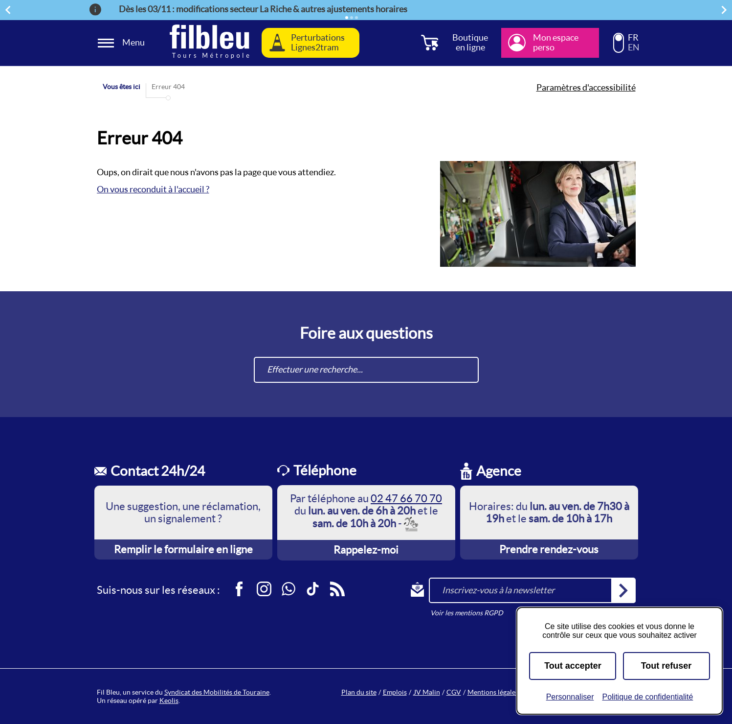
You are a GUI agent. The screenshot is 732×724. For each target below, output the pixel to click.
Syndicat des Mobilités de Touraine (216, 692)
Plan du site (359, 692)
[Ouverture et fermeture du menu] (123, 43)
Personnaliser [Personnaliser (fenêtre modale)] (570, 697)
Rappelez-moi (366, 550)
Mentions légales (492, 692)
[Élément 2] (351, 17)
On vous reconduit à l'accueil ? (153, 189)
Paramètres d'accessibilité (586, 88)
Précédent (9, 9)
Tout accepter (572, 666)
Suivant (725, 9)
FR (633, 38)
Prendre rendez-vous (549, 549)
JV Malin (426, 692)
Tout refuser (666, 666)
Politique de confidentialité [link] (647, 697)
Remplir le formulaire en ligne (183, 549)
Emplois (395, 692)
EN (634, 47)
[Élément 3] (356, 17)
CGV (453, 692)
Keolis (168, 700)
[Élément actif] (346, 17)
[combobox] (366, 370)
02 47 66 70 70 (406, 498)
